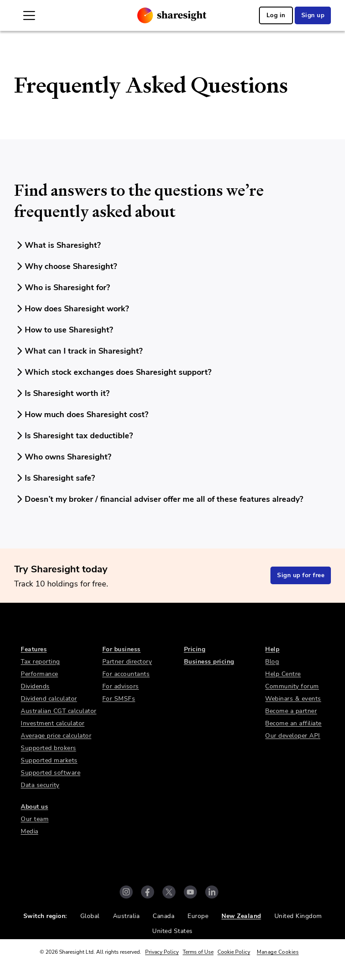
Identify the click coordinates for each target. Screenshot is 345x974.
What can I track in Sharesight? (78, 351)
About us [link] (34, 806)
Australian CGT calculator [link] (59, 711)
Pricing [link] (195, 649)
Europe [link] (198, 916)
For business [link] (121, 649)
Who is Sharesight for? (62, 287)
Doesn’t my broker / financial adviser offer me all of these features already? (158, 499)
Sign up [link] (313, 15)
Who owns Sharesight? (62, 457)
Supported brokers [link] (48, 748)
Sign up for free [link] (300, 575)
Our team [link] (35, 819)
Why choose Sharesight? (65, 266)
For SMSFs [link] (118, 698)
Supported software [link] (50, 773)
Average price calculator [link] (56, 735)
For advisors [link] (120, 686)
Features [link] (34, 649)
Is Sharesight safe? (54, 478)
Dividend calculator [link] (49, 698)
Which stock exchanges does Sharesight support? (112, 372)
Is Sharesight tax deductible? (73, 435)
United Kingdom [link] (298, 916)
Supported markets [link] (49, 760)
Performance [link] (39, 674)
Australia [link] (126, 916)
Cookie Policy (234, 951)
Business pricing (209, 661)
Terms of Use (198, 951)
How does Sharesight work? (71, 308)
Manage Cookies (278, 951)
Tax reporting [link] (40, 661)
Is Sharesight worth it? (61, 393)
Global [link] (90, 916)
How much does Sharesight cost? (81, 414)
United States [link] (172, 931)
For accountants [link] (126, 674)
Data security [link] (40, 785)
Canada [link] (163, 916)
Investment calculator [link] (53, 723)
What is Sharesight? (57, 245)
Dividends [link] (35, 686)
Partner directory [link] (127, 661)
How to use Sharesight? (63, 330)
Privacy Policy (162, 951)
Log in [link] (275, 15)
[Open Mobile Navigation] (29, 15)
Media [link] (29, 831)
